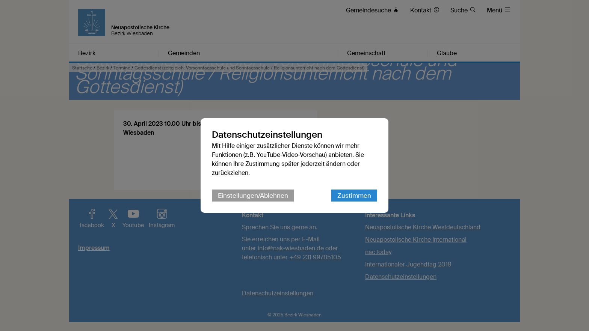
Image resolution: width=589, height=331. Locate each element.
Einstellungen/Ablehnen (253, 195)
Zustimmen (354, 195)
